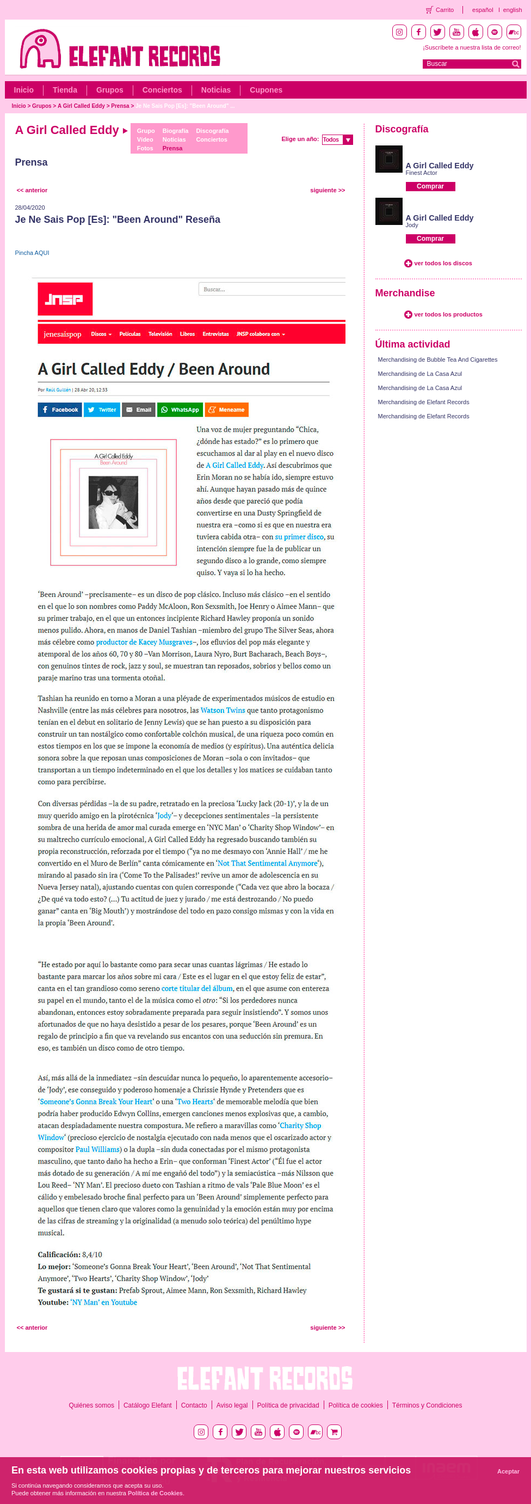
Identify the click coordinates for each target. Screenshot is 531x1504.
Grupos (110, 90)
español (482, 10)
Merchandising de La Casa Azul (420, 373)
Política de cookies (356, 1405)
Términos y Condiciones (427, 1405)
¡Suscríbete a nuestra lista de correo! (472, 47)
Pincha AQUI (32, 252)
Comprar (430, 186)
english (512, 10)
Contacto (194, 1405)
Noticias (216, 90)
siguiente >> (327, 190)
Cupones (266, 90)
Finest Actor (421, 172)
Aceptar (508, 1471)
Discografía (212, 130)
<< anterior (32, 190)
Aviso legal (232, 1405)
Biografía (176, 130)
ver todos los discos (443, 263)
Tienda (65, 90)
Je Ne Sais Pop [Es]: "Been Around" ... (184, 106)
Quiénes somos (91, 1405)
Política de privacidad (288, 1405)
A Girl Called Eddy (81, 106)
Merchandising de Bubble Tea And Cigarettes (438, 359)
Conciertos (162, 90)
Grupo (146, 130)
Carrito (445, 10)
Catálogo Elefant (148, 1405)
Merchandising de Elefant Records (424, 402)
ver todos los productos (449, 314)
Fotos (145, 148)
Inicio (24, 90)
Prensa (120, 106)
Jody (412, 225)
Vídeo (145, 139)
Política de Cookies (155, 1493)
